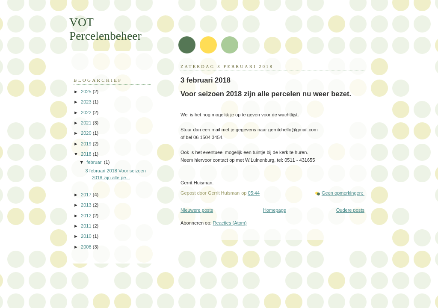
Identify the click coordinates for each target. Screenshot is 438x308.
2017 (87, 194)
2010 (87, 236)
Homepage (274, 210)
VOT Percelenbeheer (105, 28)
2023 (87, 101)
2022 (87, 112)
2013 (87, 204)
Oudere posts (350, 210)
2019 (87, 143)
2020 (87, 133)
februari (95, 162)
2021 (87, 122)
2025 (87, 91)
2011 (87, 225)
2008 (87, 246)
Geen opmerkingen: (343, 192)
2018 (87, 154)
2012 (87, 215)
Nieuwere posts (197, 210)
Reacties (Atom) (230, 222)
